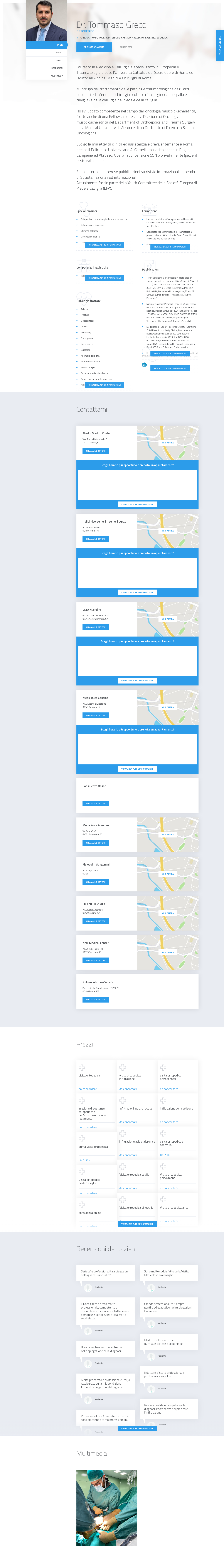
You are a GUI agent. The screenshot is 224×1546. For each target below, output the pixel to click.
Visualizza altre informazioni (170, 353)
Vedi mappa (168, 442)
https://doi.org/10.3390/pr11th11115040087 (168, 340)
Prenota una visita (94, 46)
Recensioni (57, 68)
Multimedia (57, 75)
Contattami (126, 46)
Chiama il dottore (96, 450)
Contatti (58, 52)
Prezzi (59, 60)
